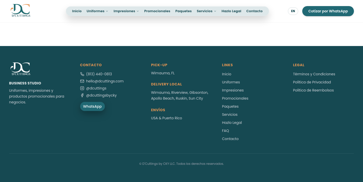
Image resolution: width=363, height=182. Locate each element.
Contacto (254, 11)
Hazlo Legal (231, 11)
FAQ (225, 130)
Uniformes (98, 11)
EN (293, 11)
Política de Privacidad (312, 82)
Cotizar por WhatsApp (328, 11)
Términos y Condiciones (314, 74)
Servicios (207, 11)
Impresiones (126, 11)
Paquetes (183, 11)
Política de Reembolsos (313, 90)
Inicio (77, 11)
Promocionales (157, 11)
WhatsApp (92, 106)
